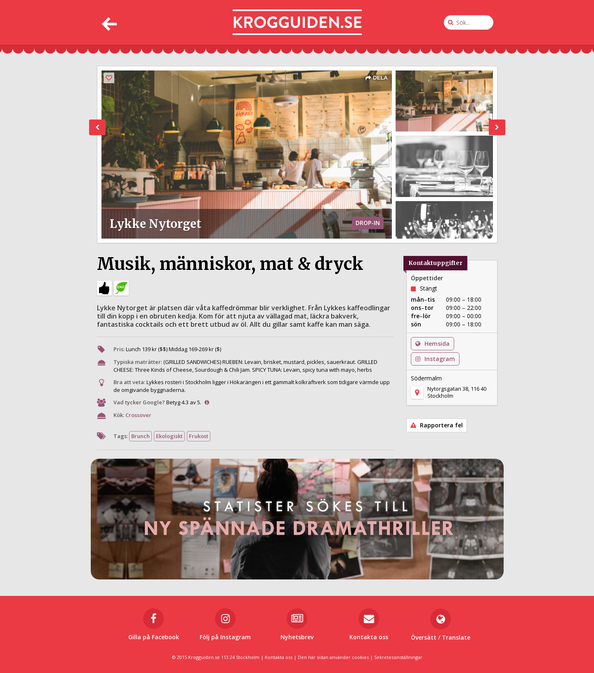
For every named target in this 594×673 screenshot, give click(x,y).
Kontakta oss (278, 657)
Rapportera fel (436, 425)
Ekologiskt (169, 436)
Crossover (138, 415)
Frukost (198, 436)
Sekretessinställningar (398, 657)
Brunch (140, 436)
